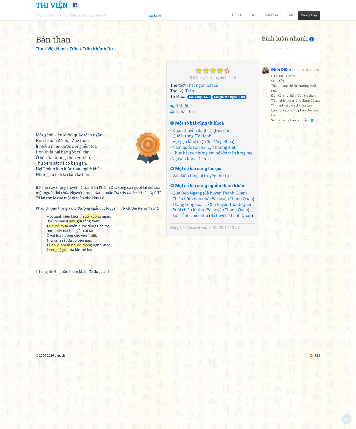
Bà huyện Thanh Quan (224, 262)
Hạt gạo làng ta (187, 211)
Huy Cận (222, 199)
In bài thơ (185, 181)
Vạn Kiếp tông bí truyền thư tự (201, 245)
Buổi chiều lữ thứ (188, 279)
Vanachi (193, 296)
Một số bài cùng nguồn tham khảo (207, 255)
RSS (315, 425)
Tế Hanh (203, 205)
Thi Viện (52, 5)
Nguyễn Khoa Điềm (189, 228)
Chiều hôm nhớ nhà (191, 268)
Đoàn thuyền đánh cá (193, 199)
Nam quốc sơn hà (189, 216)
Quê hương (183, 205)
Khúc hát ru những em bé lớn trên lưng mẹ (212, 222)
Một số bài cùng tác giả (196, 238)
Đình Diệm (281, 190)
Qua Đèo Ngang (187, 262)
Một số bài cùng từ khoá (197, 192)
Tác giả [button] (236, 15)
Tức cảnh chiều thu (190, 284)
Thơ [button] (252, 15)
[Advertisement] (178, 58)
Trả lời (182, 175)
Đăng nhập (309, 15)
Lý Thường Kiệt (221, 216)
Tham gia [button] (270, 15)
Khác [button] (290, 15)
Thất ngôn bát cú (202, 154)
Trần (189, 160)
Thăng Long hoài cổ (191, 273)
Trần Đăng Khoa (218, 211)
